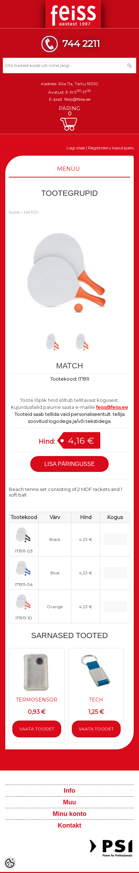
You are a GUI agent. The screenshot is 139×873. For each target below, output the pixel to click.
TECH (96, 700)
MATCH (31, 212)
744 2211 (81, 43)
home (14, 212)
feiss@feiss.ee (77, 99)
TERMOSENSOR (36, 700)
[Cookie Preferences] (10, 863)
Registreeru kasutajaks (111, 147)
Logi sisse (76, 147)
